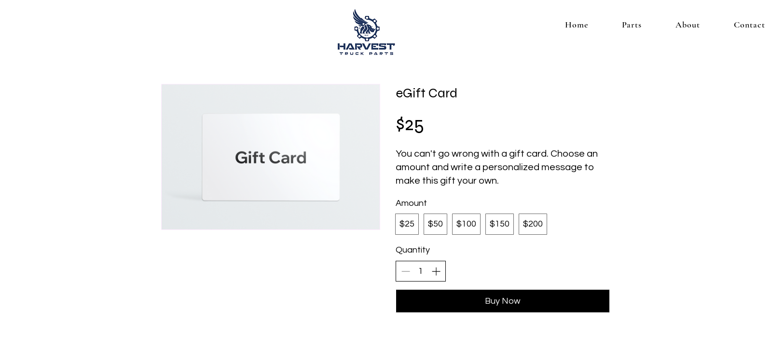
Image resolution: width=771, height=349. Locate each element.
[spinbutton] (420, 271)
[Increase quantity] (435, 271)
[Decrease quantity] (405, 271)
